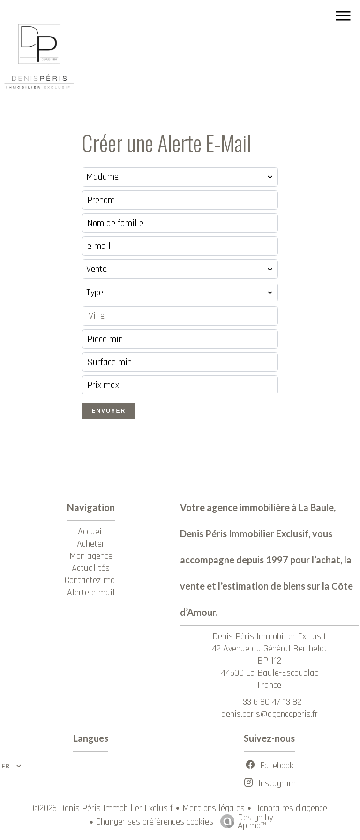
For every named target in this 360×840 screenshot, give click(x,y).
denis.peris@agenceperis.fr (269, 714)
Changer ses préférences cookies (154, 822)
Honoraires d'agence (290, 808)
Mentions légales (213, 808)
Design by (244, 820)
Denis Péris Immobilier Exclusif (269, 636)
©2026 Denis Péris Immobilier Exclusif (103, 808)
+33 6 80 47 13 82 (269, 702)
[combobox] (179, 177)
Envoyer (108, 411)
